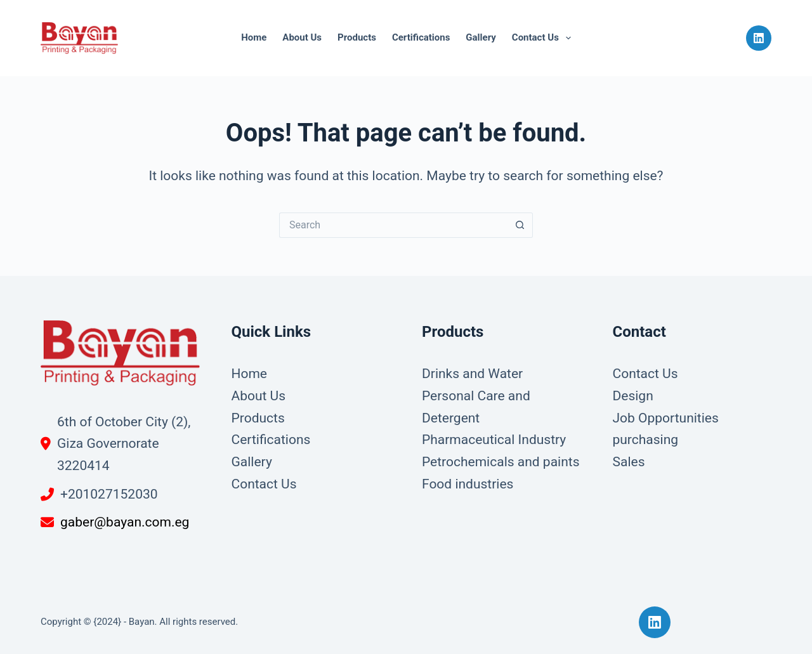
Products (356, 37)
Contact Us (544, 38)
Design (633, 395)
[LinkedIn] (758, 38)
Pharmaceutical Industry (494, 439)
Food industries (467, 484)
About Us (302, 37)
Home (253, 37)
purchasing (646, 439)
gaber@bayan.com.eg (124, 522)
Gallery (480, 37)
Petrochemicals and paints (501, 461)
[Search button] (520, 225)
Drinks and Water (472, 373)
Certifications (421, 37)
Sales (629, 461)
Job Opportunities (666, 418)
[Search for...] (393, 225)
